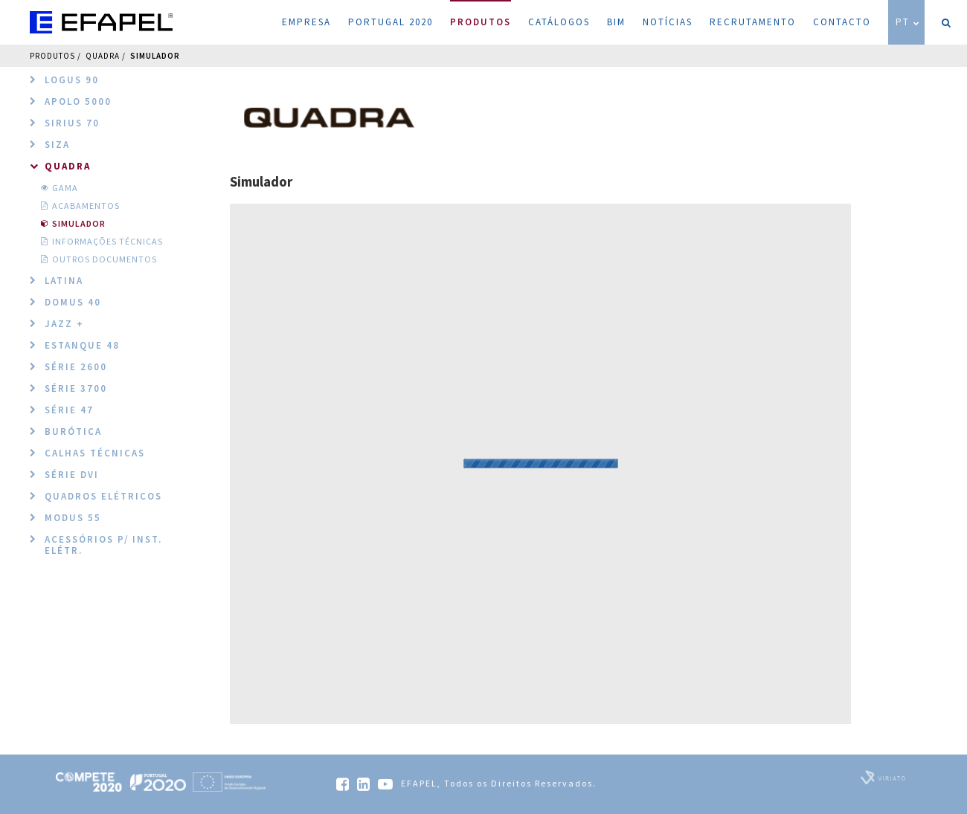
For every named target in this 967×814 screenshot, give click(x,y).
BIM (616, 22)
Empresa (306, 22)
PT (908, 22)
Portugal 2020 (390, 22)
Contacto (842, 22)
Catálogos (559, 22)
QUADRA (103, 56)
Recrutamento (753, 22)
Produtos (480, 14)
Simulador (155, 56)
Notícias (668, 22)
